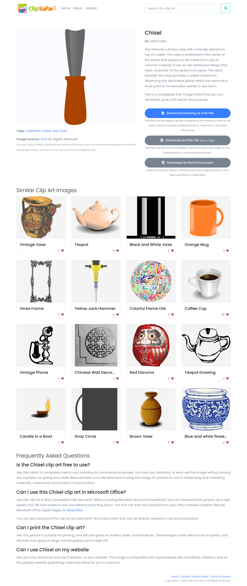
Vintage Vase (33, 244)
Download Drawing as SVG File (187, 113)
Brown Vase (141, 436)
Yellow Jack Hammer (95, 308)
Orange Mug (197, 244)
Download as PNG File (188, 140)
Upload (91, 8)
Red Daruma (142, 372)
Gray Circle (85, 436)
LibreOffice (74, 510)
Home (65, 8)
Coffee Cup (195, 308)
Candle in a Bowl (36, 436)
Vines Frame (32, 308)
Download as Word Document (187, 162)
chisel (46, 131)
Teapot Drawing (200, 372)
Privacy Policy (200, 576)
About (78, 8)
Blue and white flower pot (209, 436)
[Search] (183, 8)
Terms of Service (220, 576)
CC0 (44, 139)
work (63, 131)
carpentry (33, 131)
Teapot (81, 244)
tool (55, 131)
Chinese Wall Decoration (99, 372)
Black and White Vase (151, 244)
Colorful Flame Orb (148, 308)
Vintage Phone (34, 372)
